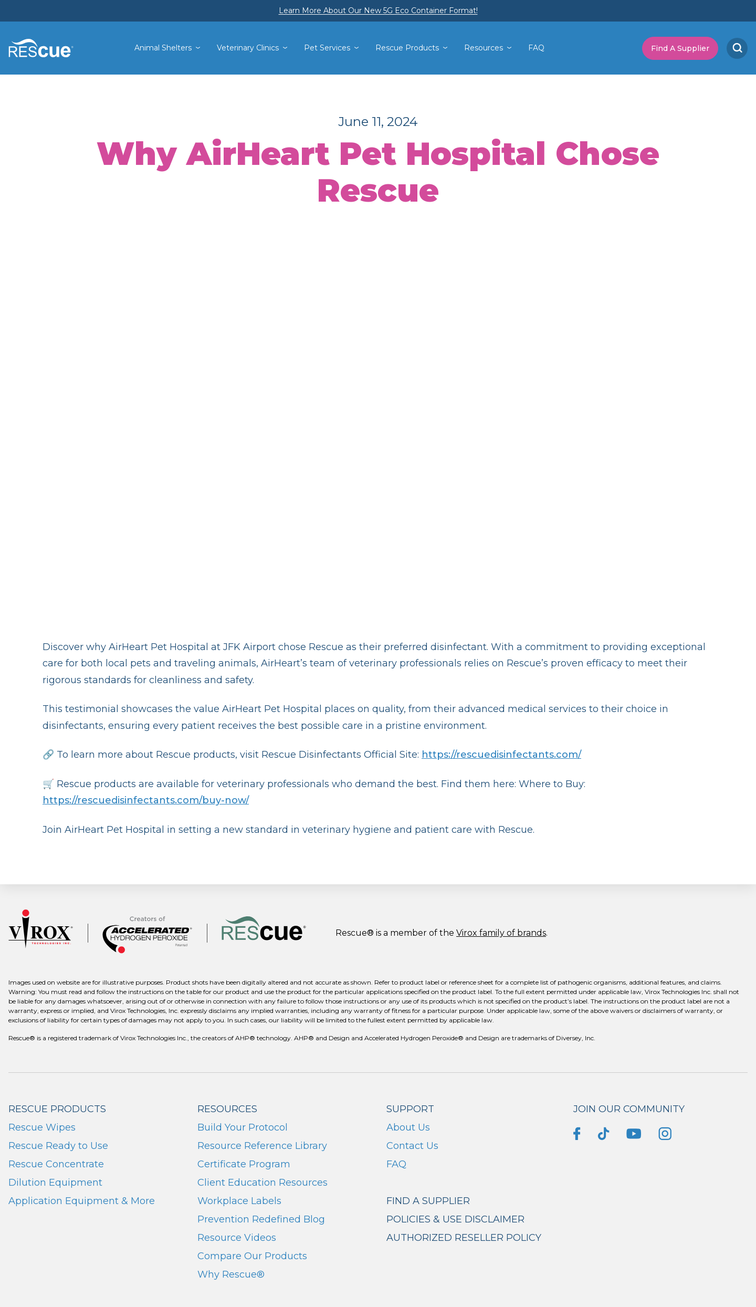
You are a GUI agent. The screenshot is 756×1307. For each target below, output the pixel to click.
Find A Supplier (680, 48)
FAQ (536, 48)
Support (410, 1109)
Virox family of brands (501, 933)
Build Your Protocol (242, 1127)
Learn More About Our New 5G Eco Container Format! (378, 10)
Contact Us (412, 1146)
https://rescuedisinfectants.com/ (501, 754)
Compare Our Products (252, 1256)
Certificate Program (243, 1164)
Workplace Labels (239, 1201)
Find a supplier (428, 1201)
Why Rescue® (231, 1274)
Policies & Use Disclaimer (455, 1219)
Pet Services (327, 48)
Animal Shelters (163, 48)
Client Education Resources (262, 1182)
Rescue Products (407, 48)
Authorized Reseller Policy (463, 1237)
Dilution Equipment (55, 1182)
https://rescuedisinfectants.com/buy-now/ (146, 800)
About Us (408, 1127)
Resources (483, 48)
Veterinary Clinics (248, 48)
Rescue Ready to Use (58, 1146)
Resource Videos (236, 1237)
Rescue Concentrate (56, 1164)
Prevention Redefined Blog (261, 1219)
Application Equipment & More (81, 1201)
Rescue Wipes (42, 1127)
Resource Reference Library (262, 1146)
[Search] (737, 48)
